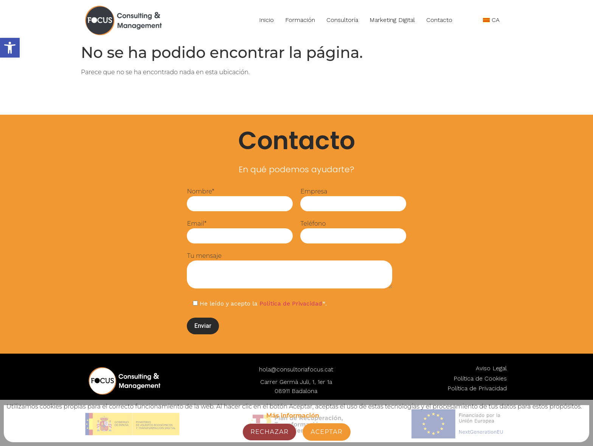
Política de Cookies (480, 378)
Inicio (265, 19)
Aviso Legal (491, 368)
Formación (299, 19)
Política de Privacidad (290, 303)
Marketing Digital (391, 19)
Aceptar (326, 431)
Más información (292, 415)
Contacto (438, 19)
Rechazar (269, 431)
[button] (10, 48)
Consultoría (341, 19)
